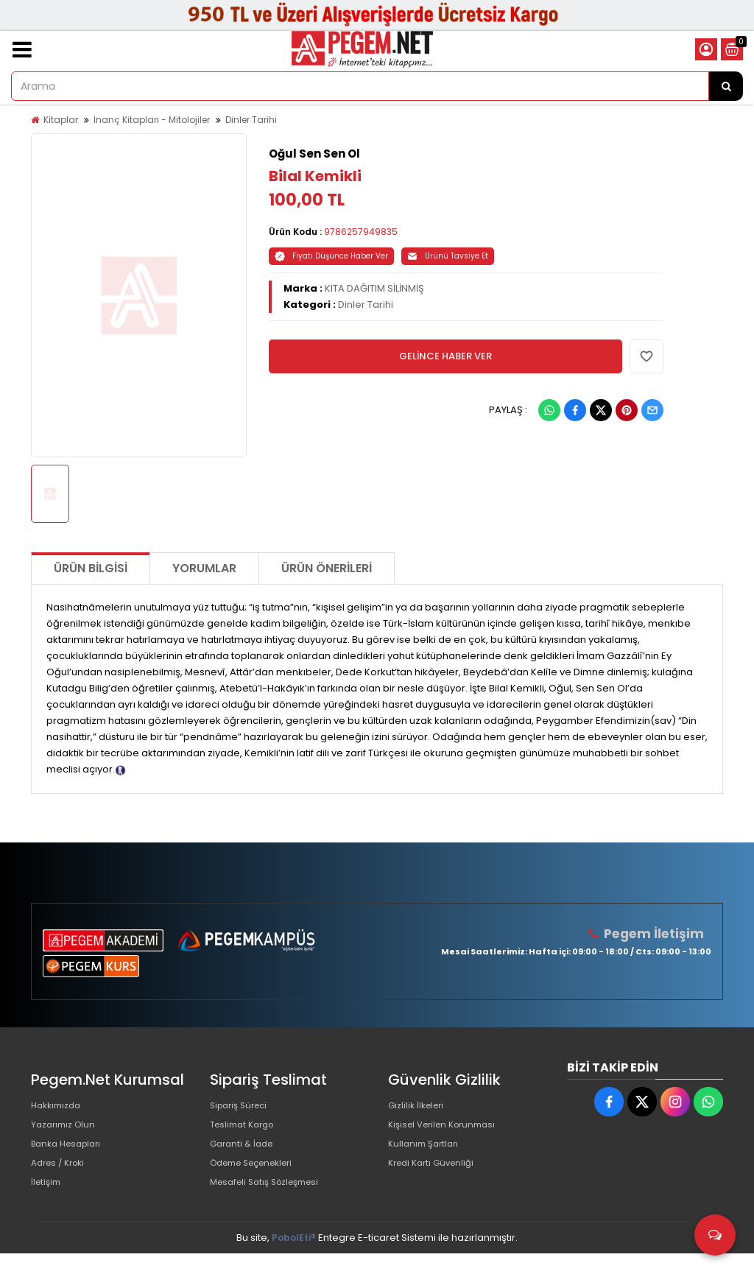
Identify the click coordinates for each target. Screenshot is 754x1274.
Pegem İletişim (657, 933)
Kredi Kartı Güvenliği (435, 1177)
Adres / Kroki (61, 1177)
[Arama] (726, 86)
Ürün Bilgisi (90, 568)
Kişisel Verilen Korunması (447, 1130)
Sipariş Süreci (242, 1106)
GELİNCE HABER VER (445, 356)
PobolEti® (293, 1258)
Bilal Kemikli (315, 176)
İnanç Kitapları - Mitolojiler (152, 119)
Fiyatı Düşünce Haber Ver (331, 255)
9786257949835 (361, 231)
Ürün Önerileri (326, 568)
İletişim (47, 1201)
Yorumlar (204, 568)
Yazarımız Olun (66, 1130)
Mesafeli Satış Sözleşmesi (271, 1201)
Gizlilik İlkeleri (419, 1106)
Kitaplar (60, 119)
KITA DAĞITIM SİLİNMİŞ (374, 288)
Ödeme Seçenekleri (258, 1177)
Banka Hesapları (70, 1154)
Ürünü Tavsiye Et (447, 255)
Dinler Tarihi (251, 119)
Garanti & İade (244, 1154)
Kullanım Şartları (426, 1154)
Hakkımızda (59, 1106)
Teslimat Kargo (246, 1130)
